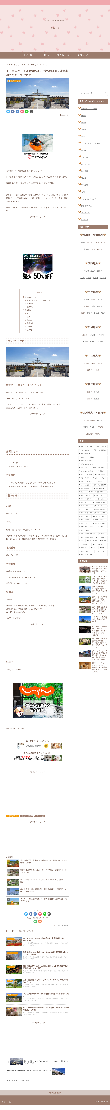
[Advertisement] (37, 123)
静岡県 (89, 313)
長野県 (99, 306)
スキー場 (84, 157)
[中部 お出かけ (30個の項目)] (84, 450)
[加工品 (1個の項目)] (103, 533)
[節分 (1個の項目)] (94, 547)
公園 (83, 192)
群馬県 (99, 271)
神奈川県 (103, 278)
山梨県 (93, 306)
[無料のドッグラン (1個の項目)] (86, 551)
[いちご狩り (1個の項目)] (84, 544)
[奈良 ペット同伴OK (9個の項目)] (100, 467)
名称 (28, 314)
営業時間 (30, 324)
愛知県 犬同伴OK (27, 817)
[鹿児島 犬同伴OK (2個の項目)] (100, 509)
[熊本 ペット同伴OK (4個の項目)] (98, 492)
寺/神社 (84, 150)
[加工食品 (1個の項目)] (103, 540)
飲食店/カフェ (86, 206)
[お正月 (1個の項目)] (82, 540)
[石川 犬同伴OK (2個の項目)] (85, 509)
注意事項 (30, 307)
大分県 (92, 427)
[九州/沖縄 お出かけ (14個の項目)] (92, 460)
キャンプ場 (85, 164)
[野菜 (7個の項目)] (103, 481)
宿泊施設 (84, 185)
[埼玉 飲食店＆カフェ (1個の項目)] (86, 537)
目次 (34, 292)
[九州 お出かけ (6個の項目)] (84, 485)
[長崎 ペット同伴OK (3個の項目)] (86, 499)
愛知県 (96, 313)
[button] (105, 93)
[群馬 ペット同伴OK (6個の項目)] (100, 485)
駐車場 (29, 331)
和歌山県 (99, 341)
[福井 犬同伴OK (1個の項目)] (101, 537)
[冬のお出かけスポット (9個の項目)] (87, 471)
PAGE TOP (55, 1098)
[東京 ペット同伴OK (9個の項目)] (86, 474)
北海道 (83, 242)
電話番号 (30, 321)
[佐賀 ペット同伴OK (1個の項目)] (100, 523)
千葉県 (88, 278)
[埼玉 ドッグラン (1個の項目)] (85, 523)
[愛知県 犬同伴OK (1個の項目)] (100, 519)
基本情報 (28, 310)
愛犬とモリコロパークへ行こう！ (39, 300)
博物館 (83, 123)
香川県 (96, 392)
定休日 (29, 327)
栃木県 (93, 271)
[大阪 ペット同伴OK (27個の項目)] (100, 450)
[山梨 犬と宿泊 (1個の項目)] (100, 544)
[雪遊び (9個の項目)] (103, 471)
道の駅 (83, 178)
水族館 (83, 130)
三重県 (102, 313)
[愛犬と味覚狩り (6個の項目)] (85, 488)
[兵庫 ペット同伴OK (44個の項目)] (86, 446)
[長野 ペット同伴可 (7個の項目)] (87, 481)
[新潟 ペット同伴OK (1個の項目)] (92, 554)
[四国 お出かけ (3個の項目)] (85, 502)
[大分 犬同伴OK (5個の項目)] (100, 488)
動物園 (83, 116)
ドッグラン (85, 213)
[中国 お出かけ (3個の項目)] (101, 499)
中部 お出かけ (39, 817)
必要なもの (31, 304)
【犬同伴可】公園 (12, 817)
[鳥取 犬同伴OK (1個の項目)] (92, 540)
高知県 (96, 398)
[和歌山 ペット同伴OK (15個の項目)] (92, 457)
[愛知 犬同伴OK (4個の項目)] (85, 495)
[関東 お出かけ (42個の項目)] (101, 446)
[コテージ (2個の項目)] (101, 505)
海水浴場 (84, 171)
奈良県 (92, 341)
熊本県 (85, 427)
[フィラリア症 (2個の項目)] (86, 505)
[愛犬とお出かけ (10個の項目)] (84, 467)
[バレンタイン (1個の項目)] (101, 551)
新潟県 (86, 299)
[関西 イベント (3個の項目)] (100, 495)
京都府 (93, 335)
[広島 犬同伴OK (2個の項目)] (101, 512)
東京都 (95, 278)
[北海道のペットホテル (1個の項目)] (86, 526)
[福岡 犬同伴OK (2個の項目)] (84, 516)
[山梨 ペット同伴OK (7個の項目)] (100, 478)
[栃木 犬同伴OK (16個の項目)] (92, 453)
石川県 (99, 299)
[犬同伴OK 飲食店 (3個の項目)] (100, 502)
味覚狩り (84, 220)
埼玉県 (82, 278)
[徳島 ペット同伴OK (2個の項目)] (100, 516)
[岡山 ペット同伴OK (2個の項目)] (86, 512)
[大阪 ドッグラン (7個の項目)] (85, 478)
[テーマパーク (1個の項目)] (102, 526)
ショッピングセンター (89, 199)
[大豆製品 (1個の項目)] (83, 547)
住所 (28, 317)
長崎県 (99, 420)
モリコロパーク (30, 297)
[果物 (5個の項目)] (83, 492)
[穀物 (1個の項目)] (103, 547)
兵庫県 (85, 341)
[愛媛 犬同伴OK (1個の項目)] (92, 530)
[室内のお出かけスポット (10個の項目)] (92, 464)
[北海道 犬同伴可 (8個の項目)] (101, 474)
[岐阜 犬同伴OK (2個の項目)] (85, 519)
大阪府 (101, 335)
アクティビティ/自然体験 (90, 143)
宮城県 (86, 249)
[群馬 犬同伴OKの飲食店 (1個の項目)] (88, 533)
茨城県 (86, 271)
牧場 (83, 136)
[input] (93, 93)
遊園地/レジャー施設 (89, 109)
